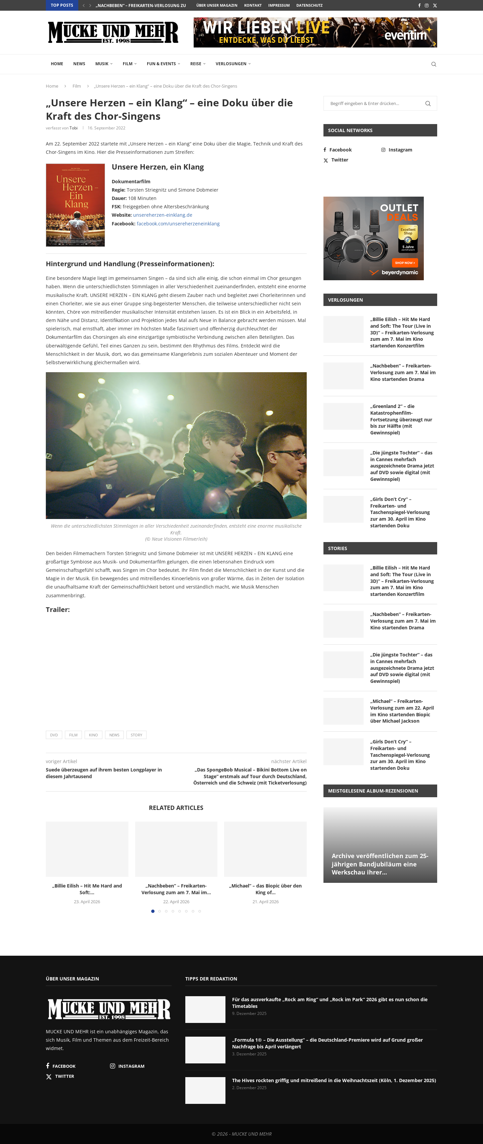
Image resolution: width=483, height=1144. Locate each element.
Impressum (279, 5)
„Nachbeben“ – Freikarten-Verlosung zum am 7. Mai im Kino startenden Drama (403, 372)
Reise (195, 64)
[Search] (433, 64)
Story (136, 734)
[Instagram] (426, 5)
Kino (93, 734)
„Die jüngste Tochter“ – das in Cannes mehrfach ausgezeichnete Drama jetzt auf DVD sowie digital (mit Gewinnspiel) (402, 465)
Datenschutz (309, 5)
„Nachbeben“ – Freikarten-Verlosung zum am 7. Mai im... (157, 5)
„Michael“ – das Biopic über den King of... (265, 889)
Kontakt (253, 5)
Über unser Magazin (216, 5)
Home (57, 64)
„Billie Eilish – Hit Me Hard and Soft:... (87, 889)
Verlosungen (231, 64)
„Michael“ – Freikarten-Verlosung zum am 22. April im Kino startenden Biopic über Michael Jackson (402, 711)
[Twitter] (435, 5)
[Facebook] (419, 5)
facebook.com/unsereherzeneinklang (178, 223)
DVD (54, 734)
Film (127, 64)
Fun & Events (161, 64)
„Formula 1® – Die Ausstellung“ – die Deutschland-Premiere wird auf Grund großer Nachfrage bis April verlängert (327, 1043)
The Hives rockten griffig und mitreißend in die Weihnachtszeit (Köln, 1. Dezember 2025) (334, 1080)
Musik (101, 64)
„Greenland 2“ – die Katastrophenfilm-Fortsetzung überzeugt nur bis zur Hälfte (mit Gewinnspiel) (401, 419)
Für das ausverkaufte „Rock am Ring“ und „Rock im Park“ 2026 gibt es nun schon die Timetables (329, 1002)
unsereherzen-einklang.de (162, 215)
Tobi (74, 128)
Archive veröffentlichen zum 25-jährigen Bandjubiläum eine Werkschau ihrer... (380, 864)
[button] (83, 5)
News (79, 64)
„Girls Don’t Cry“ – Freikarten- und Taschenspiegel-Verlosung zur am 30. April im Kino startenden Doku (400, 512)
